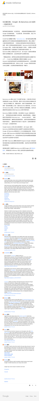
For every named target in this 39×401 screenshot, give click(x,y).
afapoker (22, 307)
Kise (5, 172)
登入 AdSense (32, 13)
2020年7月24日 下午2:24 (9, 326)
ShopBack (13, 270)
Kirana (5, 314)
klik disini (30, 259)
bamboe (6, 166)
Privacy (31, 396)
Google (27, 396)
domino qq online (23, 316)
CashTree (13, 255)
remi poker (15, 321)
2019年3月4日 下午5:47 (9, 232)
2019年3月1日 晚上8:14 (9, 201)
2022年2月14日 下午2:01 (9, 378)
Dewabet (6, 228)
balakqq (19, 239)
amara (5, 344)
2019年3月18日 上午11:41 (9, 295)
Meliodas (6, 235)
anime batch (7, 352)
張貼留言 (6, 381)
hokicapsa (11, 304)
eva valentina (7, 252)
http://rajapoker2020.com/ (9, 340)
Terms (35, 396)
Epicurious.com (21, 39)
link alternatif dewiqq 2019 (18, 243)
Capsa (5, 229)
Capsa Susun (7, 199)
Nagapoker (6, 198)
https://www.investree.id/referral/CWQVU (12, 293)
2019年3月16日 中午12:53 (9, 250)
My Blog (6, 359)
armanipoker (7, 237)
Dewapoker (6, 193)
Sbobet (5, 226)
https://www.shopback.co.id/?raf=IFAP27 (12, 277)
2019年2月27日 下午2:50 (9, 169)
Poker (5, 230)
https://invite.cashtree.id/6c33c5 (10, 266)
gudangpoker (7, 245)
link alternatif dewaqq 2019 (14, 302)
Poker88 (6, 197)
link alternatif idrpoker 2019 (28, 299)
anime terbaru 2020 (8, 354)
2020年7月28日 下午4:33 (9, 357)
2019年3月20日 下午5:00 (9, 311)
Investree (6, 281)
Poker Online (7, 225)
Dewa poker (6, 194)
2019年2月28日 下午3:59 (9, 175)
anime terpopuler (8, 355)
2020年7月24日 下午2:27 (9, 342)
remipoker (24, 308)
